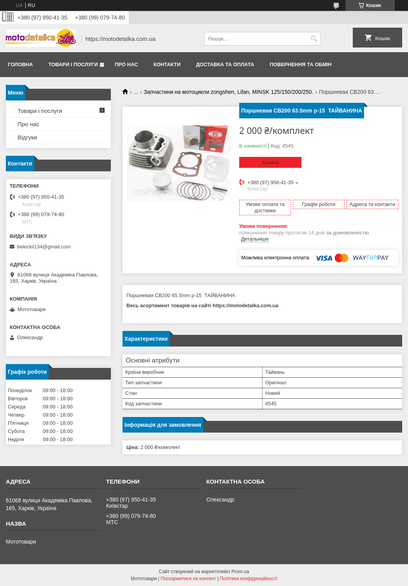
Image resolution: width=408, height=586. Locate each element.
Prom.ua (240, 571)
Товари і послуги (73, 64)
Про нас (126, 64)
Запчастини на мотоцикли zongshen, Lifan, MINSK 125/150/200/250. (228, 92)
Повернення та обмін (300, 64)
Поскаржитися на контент (188, 578)
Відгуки (27, 137)
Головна (20, 64)
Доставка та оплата (225, 64)
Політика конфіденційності (248, 578)
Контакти (167, 64)
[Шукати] (314, 39)
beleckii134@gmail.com (43, 247)
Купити (270, 162)
